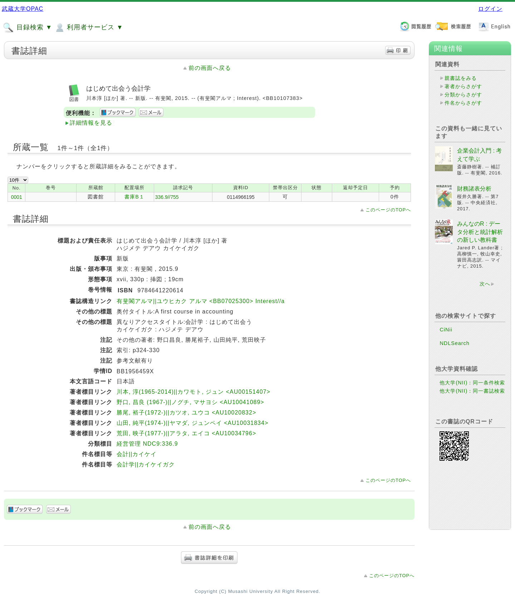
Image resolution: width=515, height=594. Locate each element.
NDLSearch (454, 343)
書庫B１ (134, 197)
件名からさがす (463, 103)
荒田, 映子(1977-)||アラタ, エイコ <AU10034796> (186, 433)
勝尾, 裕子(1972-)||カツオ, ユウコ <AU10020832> (186, 412)
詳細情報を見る (91, 123)
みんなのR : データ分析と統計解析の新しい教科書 (480, 232)
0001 (16, 197)
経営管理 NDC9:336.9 (147, 444)
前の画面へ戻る (209, 68)
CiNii (446, 329)
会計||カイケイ (137, 454)
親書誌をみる (461, 78)
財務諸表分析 (474, 189)
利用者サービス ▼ (88, 27)
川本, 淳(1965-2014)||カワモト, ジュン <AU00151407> (193, 392)
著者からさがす (463, 86)
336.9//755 (167, 197)
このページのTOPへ (388, 209)
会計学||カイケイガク (146, 464)
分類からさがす (463, 94)
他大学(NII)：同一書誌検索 (472, 391)
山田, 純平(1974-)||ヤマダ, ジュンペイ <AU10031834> (192, 423)
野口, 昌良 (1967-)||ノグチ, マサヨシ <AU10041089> (190, 402)
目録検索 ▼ (27, 27)
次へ (485, 284)
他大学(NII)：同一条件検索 (472, 382)
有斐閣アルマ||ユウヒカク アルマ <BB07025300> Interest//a (201, 301)
